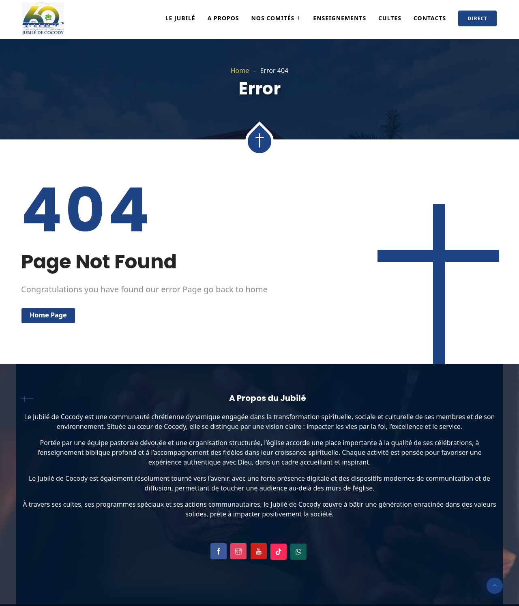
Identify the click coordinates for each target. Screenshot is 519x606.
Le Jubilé (180, 18)
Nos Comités (272, 18)
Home (240, 70)
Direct (477, 18)
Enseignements (339, 18)
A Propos (223, 18)
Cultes (389, 18)
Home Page (48, 314)
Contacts (430, 18)
